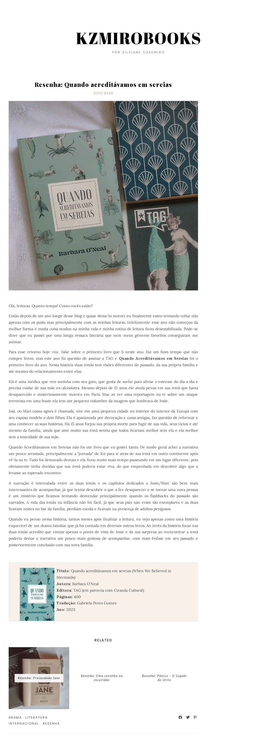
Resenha (51, 723)
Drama (15, 717)
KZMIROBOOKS (138, 38)
